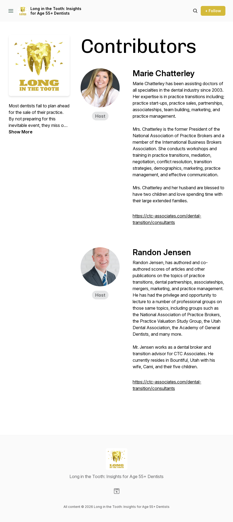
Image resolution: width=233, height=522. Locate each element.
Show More (21, 131)
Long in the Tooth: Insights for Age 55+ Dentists (55, 11)
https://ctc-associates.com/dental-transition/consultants (167, 219)
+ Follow (213, 10)
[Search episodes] (195, 11)
